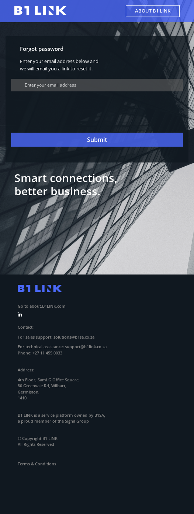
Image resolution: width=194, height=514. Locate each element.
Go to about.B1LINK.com (42, 306)
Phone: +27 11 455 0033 (40, 353)
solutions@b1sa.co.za (73, 337)
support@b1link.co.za (86, 346)
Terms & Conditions (37, 463)
